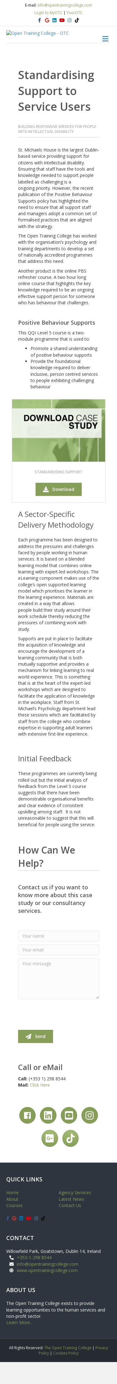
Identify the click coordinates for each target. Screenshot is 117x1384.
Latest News (71, 1221)
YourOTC (74, 12)
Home (12, 1214)
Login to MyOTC (48, 12)
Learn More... (19, 1344)
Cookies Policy (66, 1375)
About (12, 1221)
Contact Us (70, 1227)
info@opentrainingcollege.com (64, 5)
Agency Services (75, 1214)
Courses (14, 1227)
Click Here (40, 1107)
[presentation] (65, 1036)
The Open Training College (67, 1369)
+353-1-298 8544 (34, 1279)
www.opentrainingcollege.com (47, 1292)
